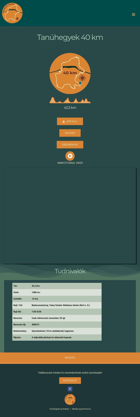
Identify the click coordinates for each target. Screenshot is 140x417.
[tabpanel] (57, 313)
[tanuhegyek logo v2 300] (12, 3)
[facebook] (70, 389)
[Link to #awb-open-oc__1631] (70, 156)
